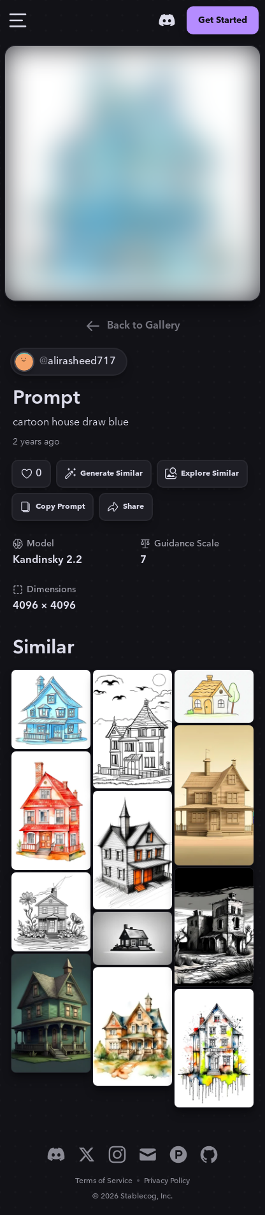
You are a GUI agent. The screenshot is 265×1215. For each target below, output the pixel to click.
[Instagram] (117, 1154)
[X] (86, 1154)
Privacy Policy (167, 1181)
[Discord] (167, 20)
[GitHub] (209, 1154)
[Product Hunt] (178, 1154)
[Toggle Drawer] (18, 20)
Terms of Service (103, 1181)
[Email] (147, 1154)
